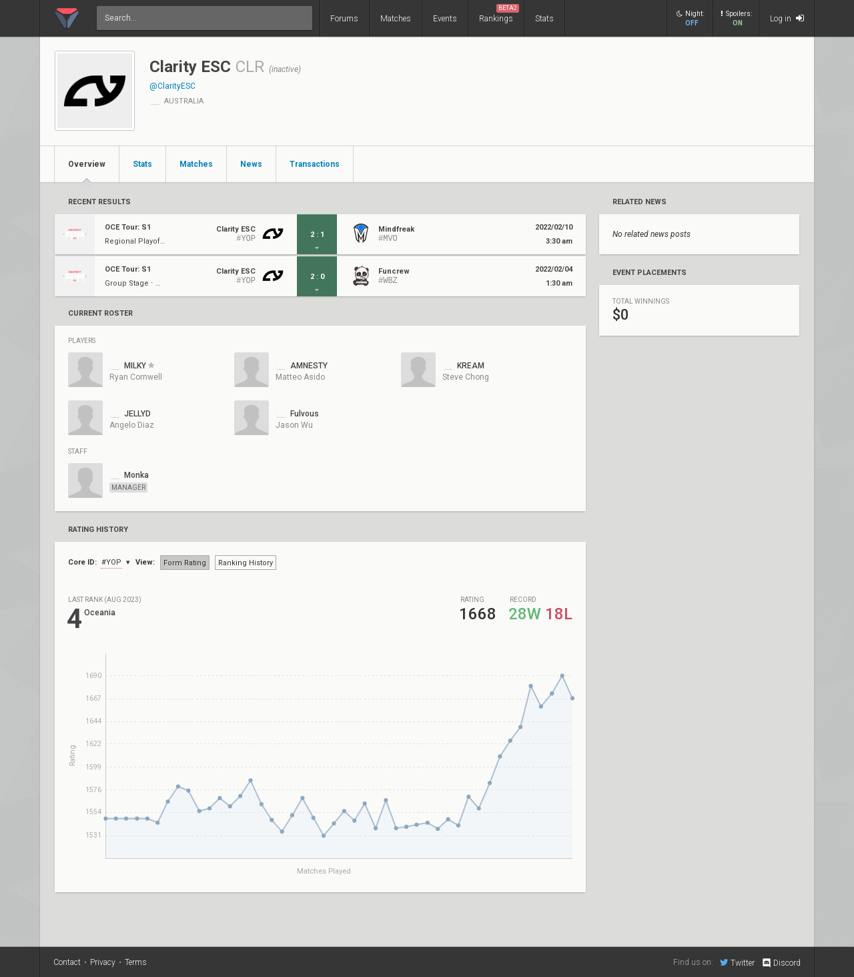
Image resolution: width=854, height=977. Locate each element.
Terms (136, 962)
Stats (544, 18)
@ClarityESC (172, 86)
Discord (781, 963)
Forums (344, 18)
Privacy (102, 962)
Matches (395, 18)
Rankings (499, 13)
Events (445, 18)
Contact (67, 962)
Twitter (737, 962)
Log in (787, 18)
